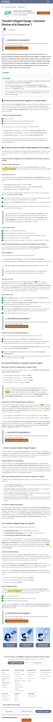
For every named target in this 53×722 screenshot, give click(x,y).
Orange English (18, 684)
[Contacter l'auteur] (6, 32)
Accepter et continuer (43, 711)
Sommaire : (6, 72)
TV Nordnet (43, 678)
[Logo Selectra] (5, 2)
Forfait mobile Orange (19, 674)
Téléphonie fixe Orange (20, 680)
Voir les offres (26, 720)
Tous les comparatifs (32, 695)
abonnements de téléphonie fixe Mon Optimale (18, 535)
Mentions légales (5, 676)
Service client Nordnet (46, 676)
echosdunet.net (5, 700)
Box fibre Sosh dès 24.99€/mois (26, 645)
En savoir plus (38, 707)
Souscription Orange (19, 690)
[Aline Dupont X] (4, 32)
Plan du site (4, 687)
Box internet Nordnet (45, 672)
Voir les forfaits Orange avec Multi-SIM (16, 48)
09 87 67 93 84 (24, 14)
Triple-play (17, 702)
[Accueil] (2, 7)
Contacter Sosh (31, 678)
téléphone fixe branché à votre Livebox (39, 247)
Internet (16, 695)
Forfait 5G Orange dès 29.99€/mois (43, 645)
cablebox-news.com (6, 698)
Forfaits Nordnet (44, 674)
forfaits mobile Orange (12, 530)
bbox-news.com (5, 695)
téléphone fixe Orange (10, 167)
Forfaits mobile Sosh (32, 672)
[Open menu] (48, 1)
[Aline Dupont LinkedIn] (2, 32)
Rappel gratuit (37, 663)
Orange (15, 453)
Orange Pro (17, 682)
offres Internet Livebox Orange (14, 533)
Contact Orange (18, 678)
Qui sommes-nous (6, 674)
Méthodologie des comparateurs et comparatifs (6, 684)
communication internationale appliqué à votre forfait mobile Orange (24, 516)
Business (17, 698)
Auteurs (3, 672)
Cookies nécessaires (26, 711)
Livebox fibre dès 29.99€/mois (10, 645)
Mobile (16, 700)
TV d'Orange (18, 676)
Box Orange (17, 672)
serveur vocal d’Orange (15, 179)
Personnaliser (9, 711)
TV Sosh (29, 676)
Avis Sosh (30, 680)
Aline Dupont (12, 29)
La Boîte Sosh (31, 674)
